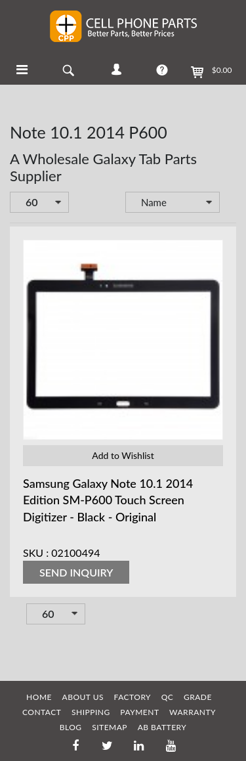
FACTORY (133, 697)
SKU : (36, 552)
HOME (39, 697)
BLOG (71, 727)
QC (167, 697)
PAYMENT (139, 712)
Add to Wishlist (123, 455)
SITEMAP (109, 727)
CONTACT (41, 712)
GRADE (198, 697)
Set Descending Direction (229, 203)
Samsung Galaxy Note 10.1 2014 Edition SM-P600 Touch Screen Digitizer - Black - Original (108, 499)
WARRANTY (192, 712)
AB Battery (162, 727)
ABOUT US (83, 697)
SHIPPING (91, 712)
